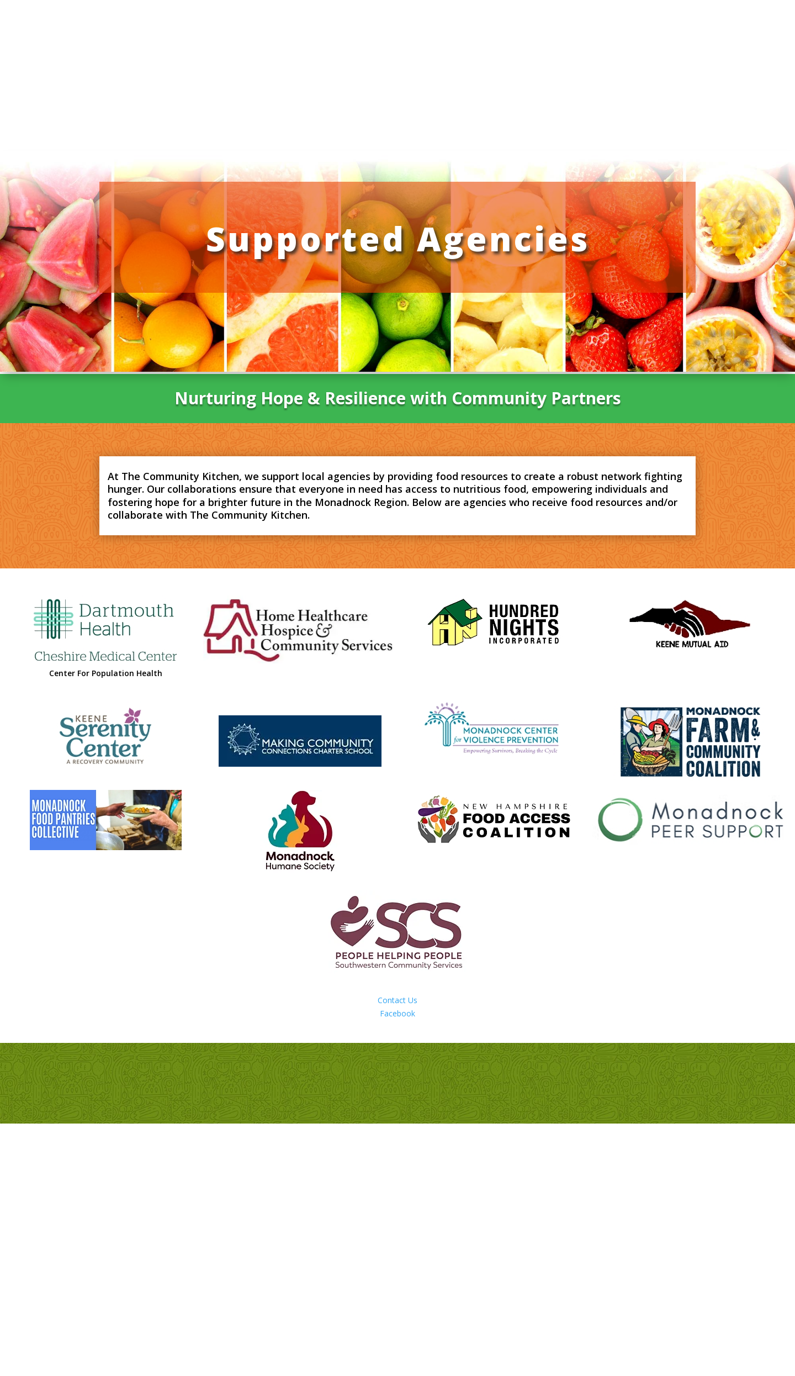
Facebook (397, 1013)
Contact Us (397, 1000)
